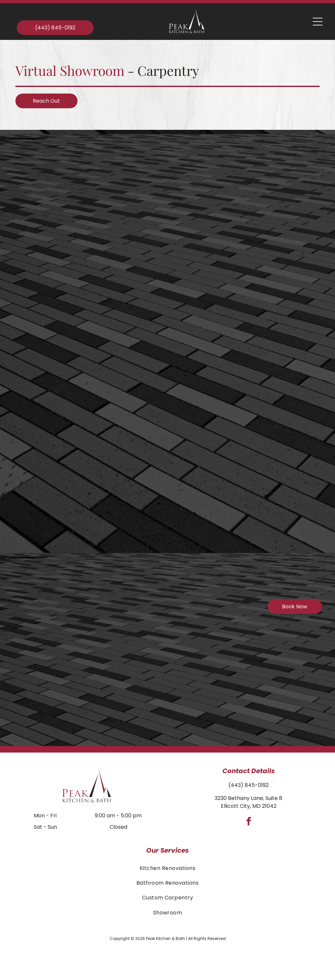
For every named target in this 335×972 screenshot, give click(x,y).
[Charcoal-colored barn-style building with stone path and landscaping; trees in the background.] (62, 276)
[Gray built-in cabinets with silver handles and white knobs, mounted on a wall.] (162, 600)
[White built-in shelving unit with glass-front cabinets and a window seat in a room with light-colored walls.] (262, 476)
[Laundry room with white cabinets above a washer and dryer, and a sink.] (62, 476)
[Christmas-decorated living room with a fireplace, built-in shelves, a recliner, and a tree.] (62, 175)
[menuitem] (167, 867)
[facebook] (248, 822)
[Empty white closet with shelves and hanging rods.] (262, 376)
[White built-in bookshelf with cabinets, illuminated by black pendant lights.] (62, 576)
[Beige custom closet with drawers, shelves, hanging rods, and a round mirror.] (262, 175)
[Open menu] (318, 21)
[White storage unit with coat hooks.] (62, 376)
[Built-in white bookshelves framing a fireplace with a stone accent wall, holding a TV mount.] (262, 576)
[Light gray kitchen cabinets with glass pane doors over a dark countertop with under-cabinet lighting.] (162, 500)
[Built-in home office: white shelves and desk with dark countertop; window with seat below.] (62, 676)
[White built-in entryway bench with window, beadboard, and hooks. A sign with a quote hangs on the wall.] (162, 400)
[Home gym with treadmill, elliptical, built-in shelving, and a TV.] (162, 299)
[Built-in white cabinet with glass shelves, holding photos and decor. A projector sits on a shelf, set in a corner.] (262, 276)
